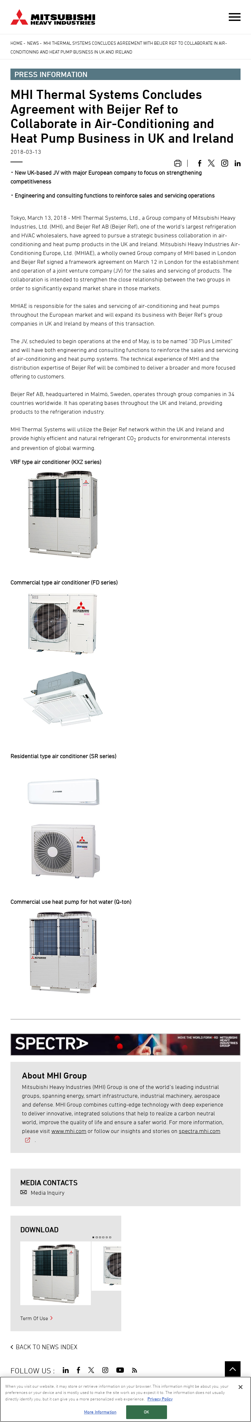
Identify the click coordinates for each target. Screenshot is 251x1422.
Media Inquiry (47, 1192)
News (33, 43)
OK (146, 1411)
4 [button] (103, 1237)
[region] (125, 1399)
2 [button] (97, 1237)
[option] (55, 1273)
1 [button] (93, 1237)
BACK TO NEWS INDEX (46, 1346)
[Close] (240, 1387)
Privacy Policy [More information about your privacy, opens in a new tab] (160, 1398)
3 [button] (100, 1237)
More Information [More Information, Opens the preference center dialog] (100, 1411)
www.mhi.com (68, 1130)
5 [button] (107, 1237)
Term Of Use (34, 1318)
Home (16, 43)
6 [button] (110, 1237)
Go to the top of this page (233, 1369)
